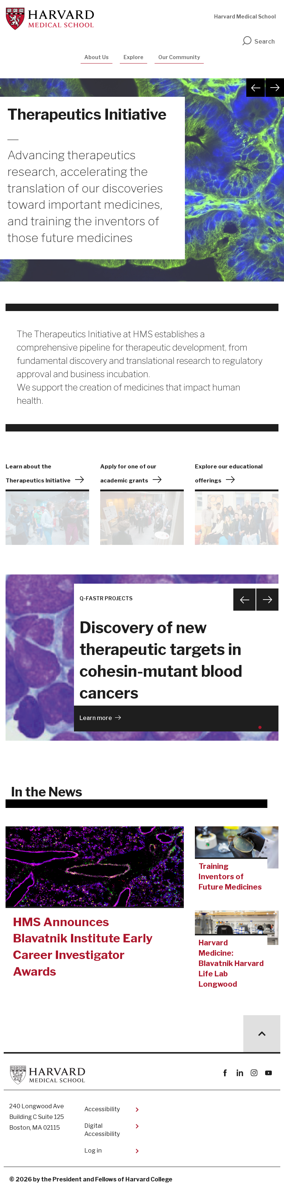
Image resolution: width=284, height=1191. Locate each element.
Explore (133, 57)
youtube (268, 1073)
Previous (255, 87)
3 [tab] (276, 730)
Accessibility (102, 1109)
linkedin (239, 1073)
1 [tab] (261, 730)
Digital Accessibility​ (102, 1129)
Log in (93, 1150)
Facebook (225, 1073)
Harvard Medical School (245, 16)
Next (275, 87)
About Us (96, 57)
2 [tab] (268, 730)
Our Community (179, 57)
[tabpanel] (142, 657)
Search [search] (258, 41)
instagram (253, 1073)
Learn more (96, 717)
